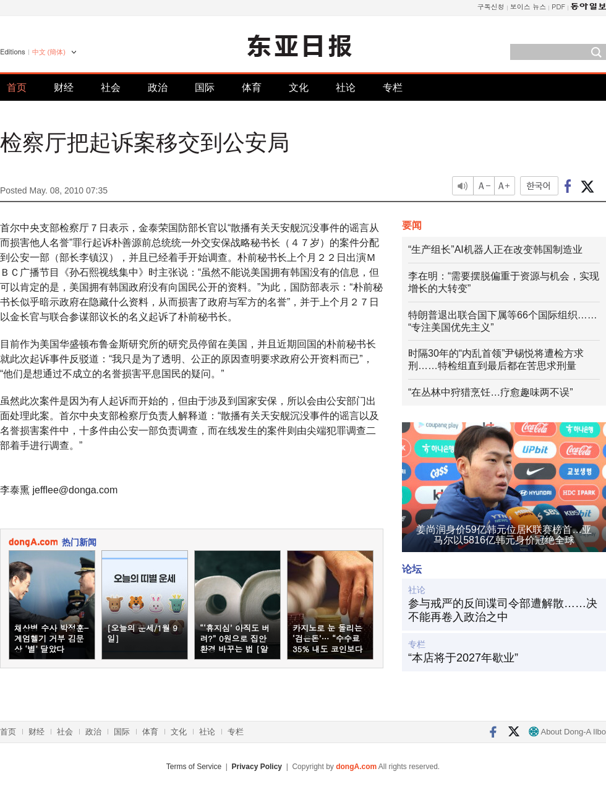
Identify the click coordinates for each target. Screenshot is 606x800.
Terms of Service (193, 766)
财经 (64, 87)
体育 (252, 87)
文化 (299, 87)
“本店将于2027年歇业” (463, 658)
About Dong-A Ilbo (567, 731)
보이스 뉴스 (528, 6)
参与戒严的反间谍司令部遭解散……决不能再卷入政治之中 (502, 610)
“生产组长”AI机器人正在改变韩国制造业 (495, 249)
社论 (346, 87)
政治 (158, 87)
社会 (111, 87)
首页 (17, 87)
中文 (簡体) (49, 52)
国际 (205, 87)
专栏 (393, 87)
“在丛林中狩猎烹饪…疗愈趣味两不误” (490, 392)
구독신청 (491, 6)
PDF (558, 6)
